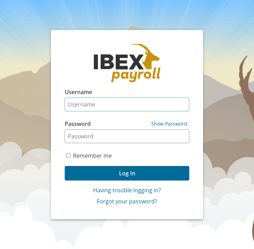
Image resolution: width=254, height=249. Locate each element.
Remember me (92, 155)
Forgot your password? (127, 201)
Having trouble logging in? (127, 190)
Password (78, 124)
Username (78, 92)
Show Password (169, 123)
